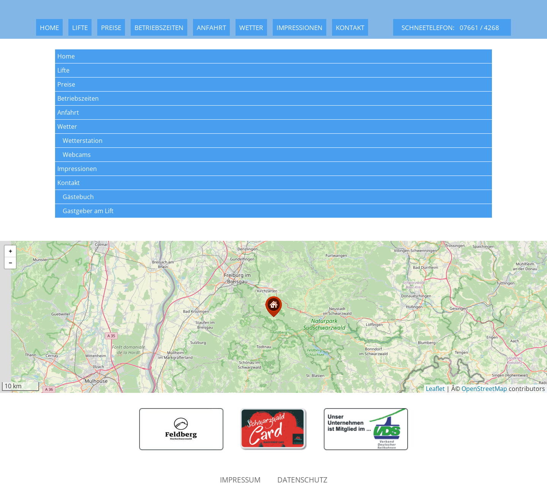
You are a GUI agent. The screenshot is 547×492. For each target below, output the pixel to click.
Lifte (80, 27)
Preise (111, 27)
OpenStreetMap (484, 388)
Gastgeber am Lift (88, 211)
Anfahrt (211, 27)
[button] (273, 306)
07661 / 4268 (479, 27)
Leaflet (435, 388)
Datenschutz (302, 479)
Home (49, 27)
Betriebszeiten (158, 27)
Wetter (251, 27)
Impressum (240, 479)
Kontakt (350, 27)
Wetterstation (83, 140)
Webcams (77, 154)
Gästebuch (78, 197)
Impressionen (300, 27)
